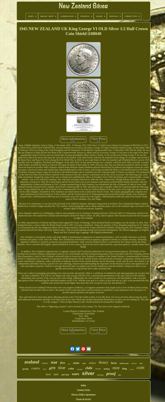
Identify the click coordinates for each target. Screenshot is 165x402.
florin (114, 363)
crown (98, 368)
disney (103, 362)
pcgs (69, 364)
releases (132, 369)
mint (116, 368)
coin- (84, 363)
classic (45, 363)
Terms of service (83, 399)
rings (44, 369)
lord (140, 363)
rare (56, 374)
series (65, 375)
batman (134, 363)
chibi (88, 368)
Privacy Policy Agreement (83, 394)
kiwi (48, 374)
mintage (100, 375)
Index (83, 385)
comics (35, 368)
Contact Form (83, 390)
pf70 (52, 368)
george (26, 369)
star (54, 362)
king (124, 368)
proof (111, 373)
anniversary (124, 363)
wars (75, 374)
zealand (31, 361)
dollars (92, 363)
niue (61, 367)
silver (88, 373)
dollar (76, 363)
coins (71, 368)
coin (140, 367)
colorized (79, 369)
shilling (106, 369)
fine (119, 375)
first (62, 362)
